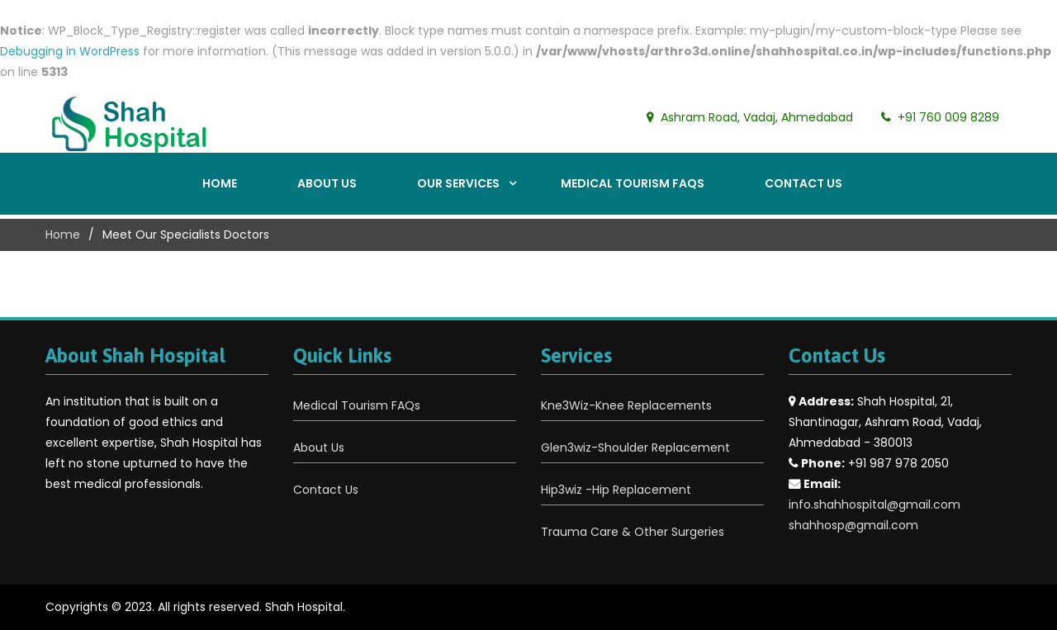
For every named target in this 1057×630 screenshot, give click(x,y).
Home (219, 183)
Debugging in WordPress (70, 51)
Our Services (458, 183)
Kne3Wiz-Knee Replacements (626, 405)
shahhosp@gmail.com (853, 525)
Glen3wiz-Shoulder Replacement (635, 447)
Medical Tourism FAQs (632, 183)
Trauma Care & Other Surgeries (632, 531)
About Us (327, 183)
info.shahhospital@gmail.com (874, 504)
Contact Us (803, 183)
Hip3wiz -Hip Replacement (616, 489)
